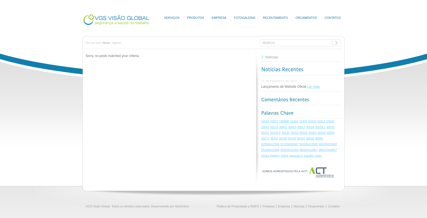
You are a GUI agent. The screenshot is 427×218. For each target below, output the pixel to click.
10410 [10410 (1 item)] (312, 121)
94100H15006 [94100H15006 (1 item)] (270, 150)
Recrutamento (275, 17)
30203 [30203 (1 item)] (313, 132)
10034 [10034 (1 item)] (265, 121)
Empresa (219, 17)
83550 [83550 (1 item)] (310, 138)
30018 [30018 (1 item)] (310, 127)
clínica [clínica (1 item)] (265, 155)
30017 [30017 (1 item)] (301, 127)
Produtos (195, 17)
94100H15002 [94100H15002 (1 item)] (328, 144)
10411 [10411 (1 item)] (321, 121)
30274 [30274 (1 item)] (265, 138)
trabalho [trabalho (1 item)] (309, 155)
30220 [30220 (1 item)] (322, 132)
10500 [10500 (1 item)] (330, 121)
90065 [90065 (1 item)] (319, 138)
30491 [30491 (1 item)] (274, 138)
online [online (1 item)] (284, 155)
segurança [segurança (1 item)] (296, 155)
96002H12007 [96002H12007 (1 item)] (309, 150)
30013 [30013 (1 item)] (292, 127)
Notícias (271, 57)
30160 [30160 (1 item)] (304, 132)
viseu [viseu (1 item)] (318, 155)
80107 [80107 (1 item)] (301, 138)
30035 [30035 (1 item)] (331, 127)
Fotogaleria (244, 17)
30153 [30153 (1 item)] (295, 132)
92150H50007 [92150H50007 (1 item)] (289, 144)
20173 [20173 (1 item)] (274, 127)
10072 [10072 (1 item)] (274, 121)
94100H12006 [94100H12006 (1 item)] (309, 144)
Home (106, 42)
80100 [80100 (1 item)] (283, 138)
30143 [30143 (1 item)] (286, 132)
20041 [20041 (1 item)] (265, 127)
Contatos (333, 17)
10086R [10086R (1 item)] (284, 121)
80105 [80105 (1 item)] (292, 138)
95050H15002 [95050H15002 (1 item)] (289, 150)
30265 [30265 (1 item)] (331, 132)
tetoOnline (182, 206)
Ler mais (313, 87)
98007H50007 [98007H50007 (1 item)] (328, 150)
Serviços (172, 17)
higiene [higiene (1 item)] (275, 155)
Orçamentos (306, 17)
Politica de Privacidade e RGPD (238, 206)
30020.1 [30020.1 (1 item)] (320, 127)
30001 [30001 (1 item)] (283, 127)
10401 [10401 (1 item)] (303, 121)
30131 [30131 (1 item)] (265, 132)
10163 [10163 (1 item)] (294, 121)
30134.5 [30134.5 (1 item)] (275, 132)
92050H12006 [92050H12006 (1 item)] (270, 144)
